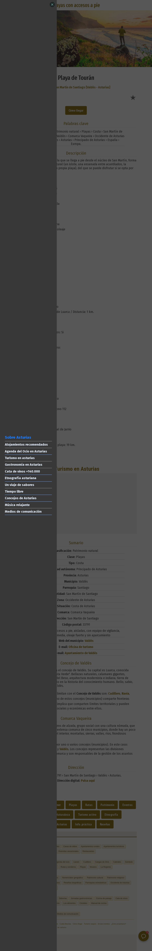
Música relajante (17, 505)
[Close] (52, 4)
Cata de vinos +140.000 (22, 471)
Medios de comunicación (23, 511)
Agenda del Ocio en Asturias (26, 451)
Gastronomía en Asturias (23, 465)
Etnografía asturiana (20, 478)
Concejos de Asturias (20, 498)
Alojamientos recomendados (26, 444)
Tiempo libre (14, 491)
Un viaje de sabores (19, 485)
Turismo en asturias (20, 458)
